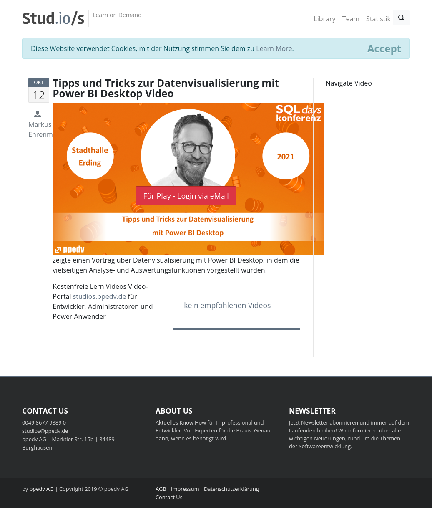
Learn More (274, 48)
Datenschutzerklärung (231, 489)
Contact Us (169, 497)
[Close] (384, 48)
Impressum (185, 489)
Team (351, 18)
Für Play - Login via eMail (186, 196)
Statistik (378, 18)
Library (324, 18)
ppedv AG (42, 489)
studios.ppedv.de (99, 296)
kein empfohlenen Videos (227, 305)
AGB (161, 489)
